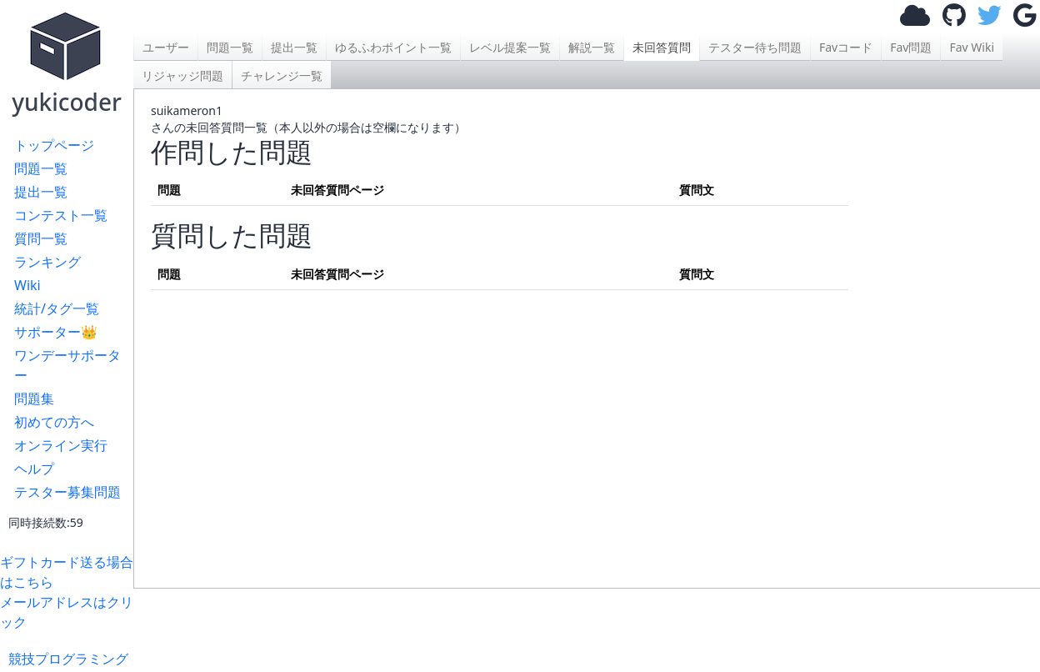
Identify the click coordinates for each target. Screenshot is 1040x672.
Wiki (27, 285)
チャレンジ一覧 (281, 75)
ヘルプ (34, 468)
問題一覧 (41, 168)
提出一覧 (41, 192)
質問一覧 (41, 238)
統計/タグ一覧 (56, 308)
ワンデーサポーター (67, 365)
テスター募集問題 (67, 492)
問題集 (34, 398)
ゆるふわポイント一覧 (393, 47)
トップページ (54, 145)
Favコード (845, 47)
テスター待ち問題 (755, 47)
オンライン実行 (61, 445)
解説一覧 (591, 47)
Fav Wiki (971, 47)
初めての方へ (54, 422)
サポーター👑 (56, 332)
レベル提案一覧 (510, 47)
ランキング (47, 262)
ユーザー (165, 47)
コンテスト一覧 (61, 215)
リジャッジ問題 (182, 75)
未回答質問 (661, 47)
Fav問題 (911, 47)
